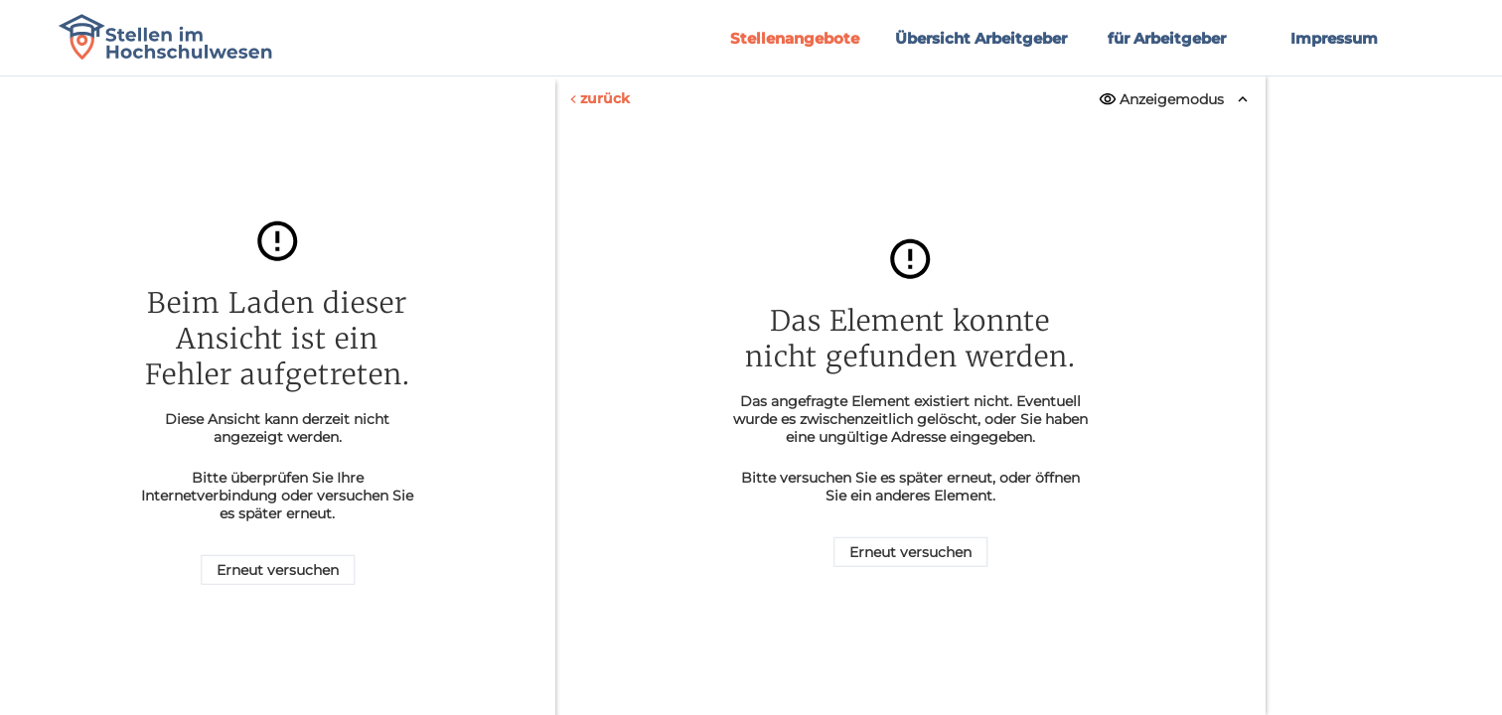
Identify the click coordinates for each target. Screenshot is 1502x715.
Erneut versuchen (278, 570)
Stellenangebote (794, 38)
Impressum (1334, 38)
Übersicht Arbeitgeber (981, 38)
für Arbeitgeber (1167, 38)
